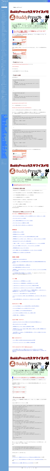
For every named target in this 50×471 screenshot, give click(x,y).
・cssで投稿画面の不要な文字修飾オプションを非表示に (21, 272)
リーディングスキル (4, 94)
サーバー (3, 37)
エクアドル (3, 44)
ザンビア (3, 15)
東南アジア (2, 75)
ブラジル (3, 46)
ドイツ (3, 107)
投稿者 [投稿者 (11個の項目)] (3, 140)
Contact (2, 162)
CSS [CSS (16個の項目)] (3, 116)
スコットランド (4, 105)
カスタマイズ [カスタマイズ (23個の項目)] (4, 126)
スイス (3, 104)
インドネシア (3, 76)
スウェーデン (3, 61)
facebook (3, 27)
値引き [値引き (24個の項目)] (3, 124)
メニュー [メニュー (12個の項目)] (3, 154)
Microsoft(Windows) (4, 31)
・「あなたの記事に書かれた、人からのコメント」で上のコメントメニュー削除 (26, 299)
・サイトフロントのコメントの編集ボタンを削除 (20, 222)
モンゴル (3, 68)
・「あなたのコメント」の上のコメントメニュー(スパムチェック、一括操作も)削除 (26, 287)
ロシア (3, 89)
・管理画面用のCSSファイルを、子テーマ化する (20, 247)
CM (2, 93)
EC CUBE (3, 26)
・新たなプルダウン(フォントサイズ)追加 (19, 324)
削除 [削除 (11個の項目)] (3, 134)
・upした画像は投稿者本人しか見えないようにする (21, 267)
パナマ (3, 45)
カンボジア (3, 77)
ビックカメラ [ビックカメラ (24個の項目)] (4, 132)
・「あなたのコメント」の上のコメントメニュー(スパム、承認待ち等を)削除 (25, 285)
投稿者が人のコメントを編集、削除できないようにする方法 (22, 462)
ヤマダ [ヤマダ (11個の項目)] (3, 129)
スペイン (3, 106)
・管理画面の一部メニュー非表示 (18, 231)
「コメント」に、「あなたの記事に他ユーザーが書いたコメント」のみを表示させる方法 (27, 459)
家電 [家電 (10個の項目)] (3, 148)
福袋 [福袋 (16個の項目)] (3, 115)
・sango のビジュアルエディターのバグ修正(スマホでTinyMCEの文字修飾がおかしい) (26, 321)
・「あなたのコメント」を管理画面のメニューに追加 (21, 280)
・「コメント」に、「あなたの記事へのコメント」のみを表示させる (24, 293)
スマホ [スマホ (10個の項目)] (3, 127)
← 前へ (22, 467)
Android (3, 24)
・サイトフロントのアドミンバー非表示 (19, 218)
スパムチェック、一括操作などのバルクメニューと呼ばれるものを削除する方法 (26, 457)
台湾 (2, 70)
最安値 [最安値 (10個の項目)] (3, 146)
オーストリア (3, 86)
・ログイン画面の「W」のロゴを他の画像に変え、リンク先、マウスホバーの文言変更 (27, 250)
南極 (2, 66)
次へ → (36, 467)
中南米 (2, 41)
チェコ (3, 87)
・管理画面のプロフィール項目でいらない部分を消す (21, 252)
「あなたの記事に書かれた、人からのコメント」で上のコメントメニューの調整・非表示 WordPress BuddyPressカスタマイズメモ (28, 372)
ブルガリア (3, 88)
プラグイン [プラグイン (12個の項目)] (4, 151)
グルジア (3, 52)
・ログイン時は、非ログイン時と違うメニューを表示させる (22, 225)
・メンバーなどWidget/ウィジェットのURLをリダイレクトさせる (23, 308)
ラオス (3, 83)
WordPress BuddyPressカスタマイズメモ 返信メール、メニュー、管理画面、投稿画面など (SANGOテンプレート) (29, 179)
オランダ (3, 103)
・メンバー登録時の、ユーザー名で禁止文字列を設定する (22, 310)
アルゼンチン (3, 42)
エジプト (3, 13)
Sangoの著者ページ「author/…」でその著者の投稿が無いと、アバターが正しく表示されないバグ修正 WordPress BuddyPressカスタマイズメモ (29, 26)
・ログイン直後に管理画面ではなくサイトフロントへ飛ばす (22, 220)
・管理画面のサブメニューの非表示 (18, 234)
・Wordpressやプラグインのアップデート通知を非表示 (21, 241)
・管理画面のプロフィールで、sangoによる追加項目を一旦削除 (23, 326)
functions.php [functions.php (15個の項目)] (4, 157)
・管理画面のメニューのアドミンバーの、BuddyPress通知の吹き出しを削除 (25, 236)
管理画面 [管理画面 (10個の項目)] (3, 121)
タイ (2, 78)
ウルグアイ (3, 43)
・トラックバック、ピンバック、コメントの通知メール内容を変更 (23, 342)
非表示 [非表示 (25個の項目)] (3, 152)
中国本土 (3, 69)
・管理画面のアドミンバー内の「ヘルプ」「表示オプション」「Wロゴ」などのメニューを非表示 (29, 238)
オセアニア (2, 17)
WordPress (3, 34)
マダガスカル (3, 16)
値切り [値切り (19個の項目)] (3, 138)
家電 (2, 97)
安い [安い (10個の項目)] (6, 148)
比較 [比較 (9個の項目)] (6, 115)
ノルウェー (3, 62)
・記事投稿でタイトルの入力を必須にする (19, 259)
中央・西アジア (3, 50)
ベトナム (3, 82)
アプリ (3, 36)
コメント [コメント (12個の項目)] (3, 143)
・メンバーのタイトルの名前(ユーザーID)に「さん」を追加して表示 (24, 312)
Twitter (3, 33)
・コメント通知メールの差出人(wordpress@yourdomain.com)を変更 (23, 340)
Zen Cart (3, 35)
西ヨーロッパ (3, 98)
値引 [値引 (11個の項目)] (3, 137)
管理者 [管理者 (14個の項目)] (3, 149)
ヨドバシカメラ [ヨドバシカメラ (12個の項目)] (4, 118)
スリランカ (3, 53)
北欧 (2, 59)
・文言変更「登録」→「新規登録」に (18, 315)
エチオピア (3, 14)
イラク (3, 58)
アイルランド (3, 99)
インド (3, 51)
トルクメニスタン (4, 54)
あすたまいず (5, 1)
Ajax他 (3, 23)
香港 (2, 74)
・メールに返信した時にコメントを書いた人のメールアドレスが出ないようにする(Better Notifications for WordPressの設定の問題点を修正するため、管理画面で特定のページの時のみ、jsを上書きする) (29, 350)
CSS (2, 25)
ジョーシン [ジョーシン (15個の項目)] (4, 123)
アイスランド (3, 60)
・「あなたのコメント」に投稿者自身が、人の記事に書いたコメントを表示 (25, 283)
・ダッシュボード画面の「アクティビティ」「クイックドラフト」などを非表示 (26, 245)
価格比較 (3, 96)
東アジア (2, 67)
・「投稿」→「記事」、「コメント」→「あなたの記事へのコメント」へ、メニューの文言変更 (28, 243)
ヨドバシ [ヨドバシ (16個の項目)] (3, 135)
